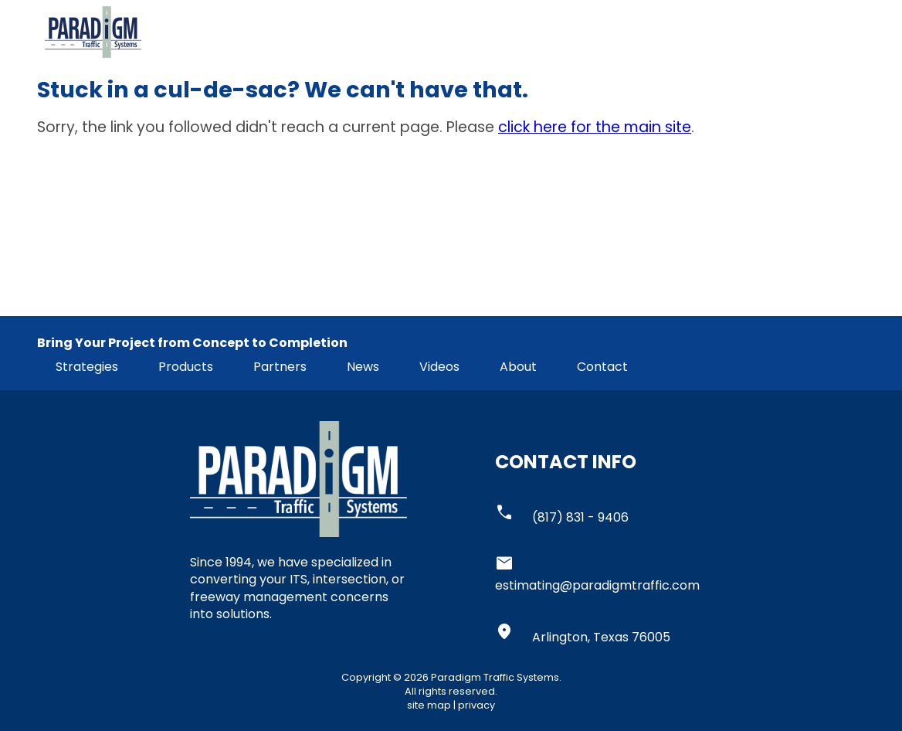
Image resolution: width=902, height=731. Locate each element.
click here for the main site (594, 127)
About (518, 367)
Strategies (87, 367)
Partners (280, 367)
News (363, 367)
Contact (602, 367)
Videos (439, 367)
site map (429, 705)
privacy (476, 705)
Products (185, 367)
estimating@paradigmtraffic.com (597, 585)
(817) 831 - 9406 (580, 517)
